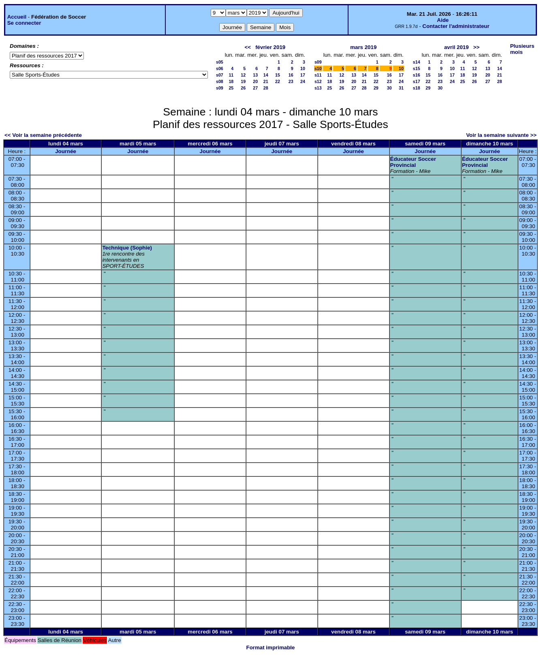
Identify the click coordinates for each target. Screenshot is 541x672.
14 (265, 75)
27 (255, 87)
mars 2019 (363, 47)
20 (255, 81)
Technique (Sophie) (127, 248)
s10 (318, 68)
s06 (219, 68)
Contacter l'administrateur (455, 26)
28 (265, 87)
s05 (219, 62)
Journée (65, 151)
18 (231, 81)
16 (291, 75)
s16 (416, 75)
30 (389, 87)
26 (243, 87)
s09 (219, 87)
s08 (219, 81)
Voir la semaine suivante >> (501, 135)
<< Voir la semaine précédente (43, 135)
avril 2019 (456, 47)
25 (231, 87)
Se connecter (24, 23)
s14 (416, 62)
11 (231, 75)
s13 (318, 87)
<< (247, 47)
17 (302, 75)
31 (401, 87)
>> (476, 47)
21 (265, 81)
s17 (416, 81)
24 (302, 81)
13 (255, 75)
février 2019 (270, 47)
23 (291, 81)
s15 (416, 68)
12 (243, 75)
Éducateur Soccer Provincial (413, 162)
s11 (318, 75)
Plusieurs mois (522, 49)
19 (243, 81)
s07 (219, 75)
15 (277, 75)
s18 (416, 87)
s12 (318, 81)
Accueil (16, 17)
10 (302, 68)
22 (277, 81)
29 (376, 87)
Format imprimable (270, 647)
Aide (443, 20)
